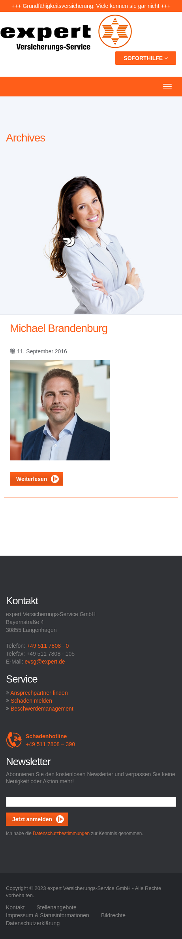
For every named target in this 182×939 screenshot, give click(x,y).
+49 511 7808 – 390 (40, 740)
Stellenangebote (56, 907)
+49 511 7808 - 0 (48, 646)
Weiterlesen (37, 479)
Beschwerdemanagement (42, 708)
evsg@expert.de (44, 661)
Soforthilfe (146, 58)
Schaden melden (31, 701)
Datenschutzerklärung (33, 923)
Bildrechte (113, 915)
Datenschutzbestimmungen (61, 833)
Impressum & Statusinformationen (47, 915)
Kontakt (15, 907)
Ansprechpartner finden (39, 693)
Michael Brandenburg (58, 328)
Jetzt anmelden (32, 819)
